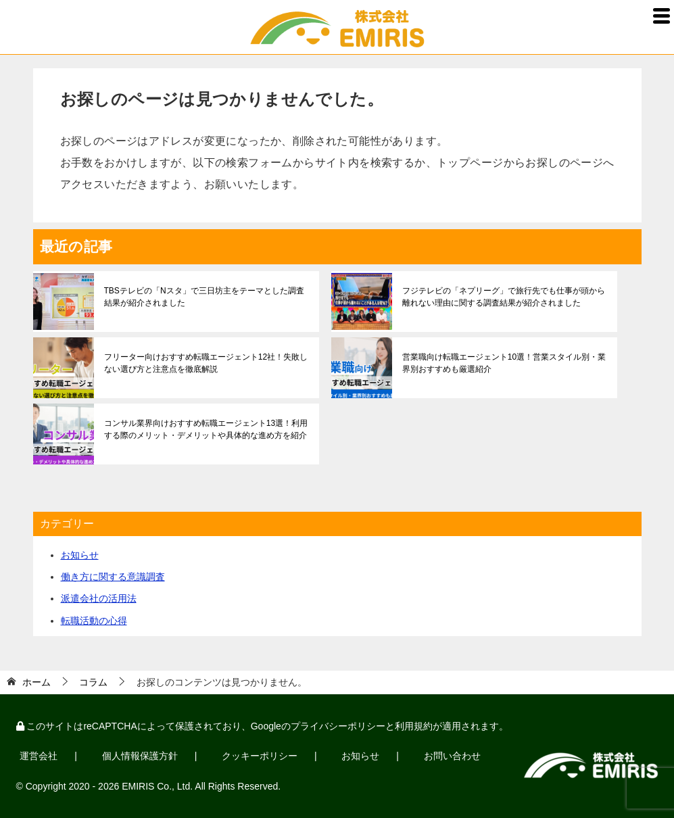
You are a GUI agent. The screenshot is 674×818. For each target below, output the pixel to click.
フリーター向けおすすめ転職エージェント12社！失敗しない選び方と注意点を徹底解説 (206, 363)
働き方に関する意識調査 (113, 576)
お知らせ (80, 555)
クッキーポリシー (257, 755)
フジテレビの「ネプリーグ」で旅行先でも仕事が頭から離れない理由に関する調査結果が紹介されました (503, 297)
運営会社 (38, 755)
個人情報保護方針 (138, 755)
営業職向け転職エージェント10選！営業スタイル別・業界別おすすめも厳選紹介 (504, 363)
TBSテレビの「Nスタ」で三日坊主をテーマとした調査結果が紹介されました (204, 297)
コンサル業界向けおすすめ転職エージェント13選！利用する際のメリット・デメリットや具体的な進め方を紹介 (206, 429)
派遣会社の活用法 (99, 598)
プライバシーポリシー (338, 726)
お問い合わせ (446, 755)
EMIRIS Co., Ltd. (157, 785)
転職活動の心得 (94, 620)
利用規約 (414, 726)
